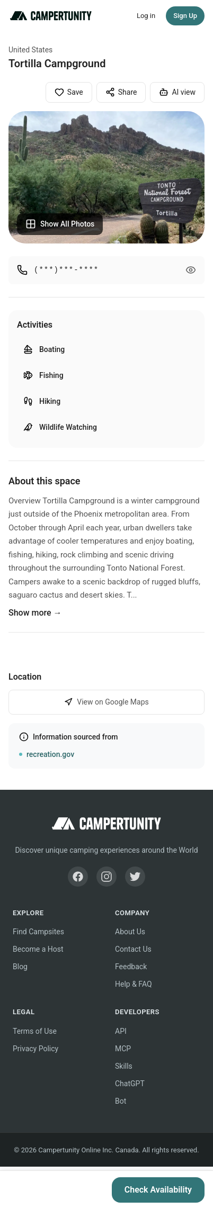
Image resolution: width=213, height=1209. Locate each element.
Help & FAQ (133, 984)
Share (121, 92)
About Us (130, 931)
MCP (123, 1048)
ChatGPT (130, 1083)
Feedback (131, 966)
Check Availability (158, 1190)
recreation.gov (50, 754)
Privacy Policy (35, 1048)
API (121, 1031)
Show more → (35, 613)
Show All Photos (59, 224)
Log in (146, 16)
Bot (120, 1101)
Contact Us (133, 949)
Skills (123, 1066)
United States (30, 50)
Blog (20, 966)
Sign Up (185, 16)
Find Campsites (38, 931)
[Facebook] (78, 877)
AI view (177, 92)
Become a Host (38, 949)
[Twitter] (135, 877)
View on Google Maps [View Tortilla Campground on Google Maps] (106, 702)
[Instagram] (106, 877)
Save (69, 92)
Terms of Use (35, 1031)
